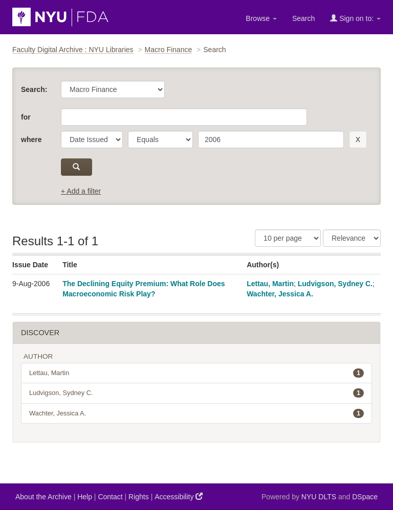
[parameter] (92, 139)
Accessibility (179, 496)
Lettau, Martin (270, 284)
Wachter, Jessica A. (280, 294)
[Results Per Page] (288, 238)
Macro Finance (168, 49)
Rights (138, 497)
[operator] (160, 139)
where (31, 139)
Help (84, 497)
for (26, 117)
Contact (110, 497)
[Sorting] (352, 238)
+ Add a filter (81, 191)
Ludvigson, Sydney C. (335, 284)
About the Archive (43, 497)
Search (303, 18)
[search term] (271, 139)
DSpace (365, 497)
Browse (261, 18)
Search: (34, 89)
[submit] (76, 167)
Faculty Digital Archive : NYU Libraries (73, 49)
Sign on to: (355, 18)
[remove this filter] (358, 139)
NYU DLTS (318, 497)
